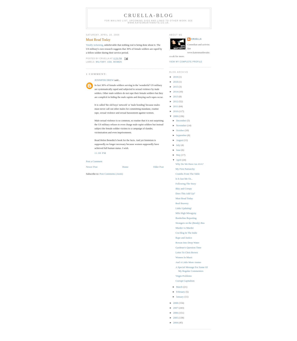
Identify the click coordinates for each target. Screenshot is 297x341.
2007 (176, 307)
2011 (176, 106)
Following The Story (185, 183)
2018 (176, 81)
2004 (176, 322)
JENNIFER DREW (104, 80)
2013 (176, 96)
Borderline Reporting (185, 218)
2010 (176, 111)
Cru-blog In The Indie (186, 232)
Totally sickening (94, 44)
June (178, 150)
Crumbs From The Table (187, 173)
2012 (176, 101)
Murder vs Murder (184, 227)
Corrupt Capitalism (184, 280)
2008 (176, 302)
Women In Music (183, 257)
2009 (176, 116)
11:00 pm (100, 153)
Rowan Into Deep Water (187, 242)
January (180, 296)
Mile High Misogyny (185, 213)
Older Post (158, 166)
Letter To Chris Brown (186, 252)
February (181, 291)
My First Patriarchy (185, 168)
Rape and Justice (183, 237)
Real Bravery (181, 203)
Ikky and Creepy (183, 188)
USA (109, 62)
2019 (176, 76)
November (181, 125)
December (181, 120)
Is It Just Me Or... (184, 178)
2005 (176, 317)
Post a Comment (94, 161)
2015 (176, 86)
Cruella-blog (149, 15)
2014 (176, 91)
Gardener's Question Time (188, 247)
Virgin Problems (183, 275)
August (180, 140)
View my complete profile (185, 62)
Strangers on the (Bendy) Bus (190, 223)
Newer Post (91, 166)
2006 (176, 312)
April (179, 159)
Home (125, 166)
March (179, 286)
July (178, 145)
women (117, 62)
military (101, 62)
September (181, 135)
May (178, 154)
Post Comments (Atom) (111, 173)
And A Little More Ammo (188, 262)
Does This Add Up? (185, 193)
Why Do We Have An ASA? (189, 164)
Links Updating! (183, 208)
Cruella (196, 39)
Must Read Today (98, 40)
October (180, 130)
